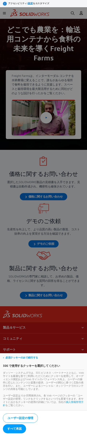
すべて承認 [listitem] (14, 428)
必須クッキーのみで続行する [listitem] (21, 357)
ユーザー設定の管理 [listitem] (20, 418)
